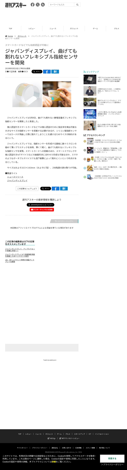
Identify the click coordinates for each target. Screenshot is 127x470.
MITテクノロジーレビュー (69, 436)
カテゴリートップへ (64, 221)
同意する (112, 458)
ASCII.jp (51, 436)
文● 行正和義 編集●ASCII (16, 71)
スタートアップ (79, 432)
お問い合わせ (66, 445)
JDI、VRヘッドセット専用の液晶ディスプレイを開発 (19, 261)
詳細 (54, 462)
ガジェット (74, 28)
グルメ (68, 432)
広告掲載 (78, 445)
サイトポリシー (22, 445)
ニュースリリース (15, 176)
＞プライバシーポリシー (112, 464)
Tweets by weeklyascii (49, 360)
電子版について (104, 445)
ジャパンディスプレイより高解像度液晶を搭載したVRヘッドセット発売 (20, 255)
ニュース (53, 28)
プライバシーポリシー (39, 445)
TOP (10, 28)
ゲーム (95, 28)
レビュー (31, 28)
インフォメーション (102, 432)
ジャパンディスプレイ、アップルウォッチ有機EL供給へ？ (20, 250)
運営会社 (55, 445)
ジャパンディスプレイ (17, 180)
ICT (90, 432)
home (9, 36)
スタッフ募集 (90, 445)
